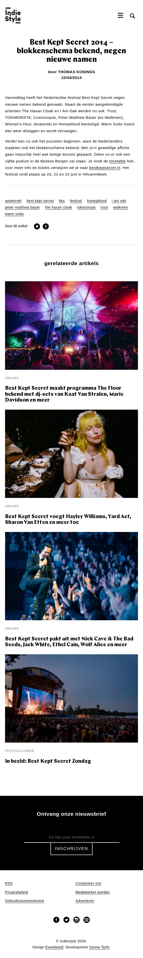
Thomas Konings (76, 72)
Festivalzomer (19, 751)
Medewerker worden (92, 892)
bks (62, 201)
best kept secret (40, 201)
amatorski (13, 201)
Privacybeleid (16, 892)
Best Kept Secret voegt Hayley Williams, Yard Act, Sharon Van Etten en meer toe (68, 519)
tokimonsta (86, 207)
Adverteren (84, 901)
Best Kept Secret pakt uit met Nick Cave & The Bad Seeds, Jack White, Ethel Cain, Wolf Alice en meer (69, 642)
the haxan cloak (58, 207)
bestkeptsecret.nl (104, 168)
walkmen (120, 207)
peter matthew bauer (22, 207)
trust (104, 207)
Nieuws (12, 378)
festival (76, 201)
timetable (117, 161)
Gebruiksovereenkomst (24, 901)
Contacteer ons (88, 883)
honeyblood (97, 201)
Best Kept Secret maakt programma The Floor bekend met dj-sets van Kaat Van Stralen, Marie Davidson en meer (64, 394)
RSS (9, 883)
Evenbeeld (54, 947)
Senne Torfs (99, 947)
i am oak (119, 201)
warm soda (14, 214)
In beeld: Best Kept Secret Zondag (48, 761)
